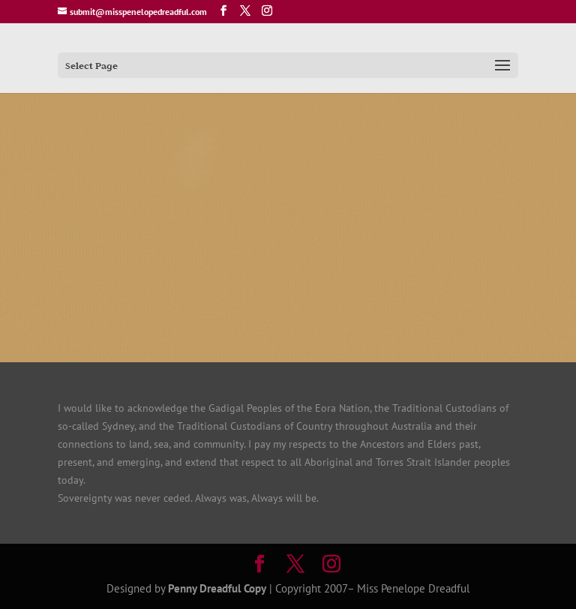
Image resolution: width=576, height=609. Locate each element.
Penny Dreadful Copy (217, 588)
